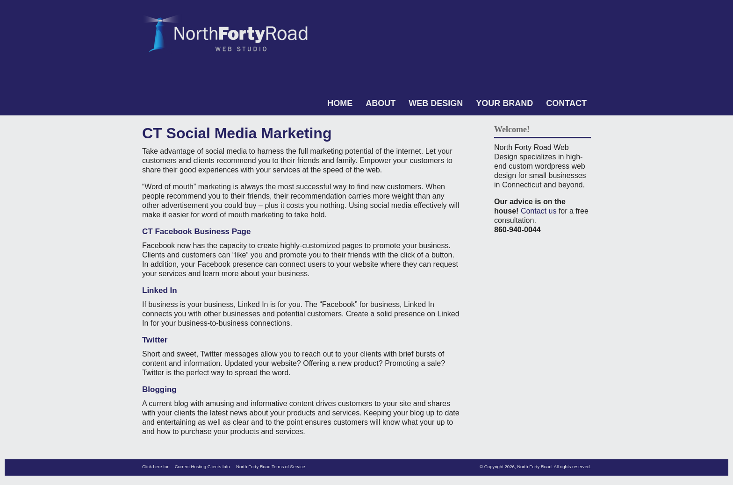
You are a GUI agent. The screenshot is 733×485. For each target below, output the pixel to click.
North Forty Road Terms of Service (270, 466)
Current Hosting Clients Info (202, 466)
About (380, 103)
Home (339, 103)
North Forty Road (534, 466)
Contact (566, 103)
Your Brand (504, 103)
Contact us (538, 211)
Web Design (436, 103)
